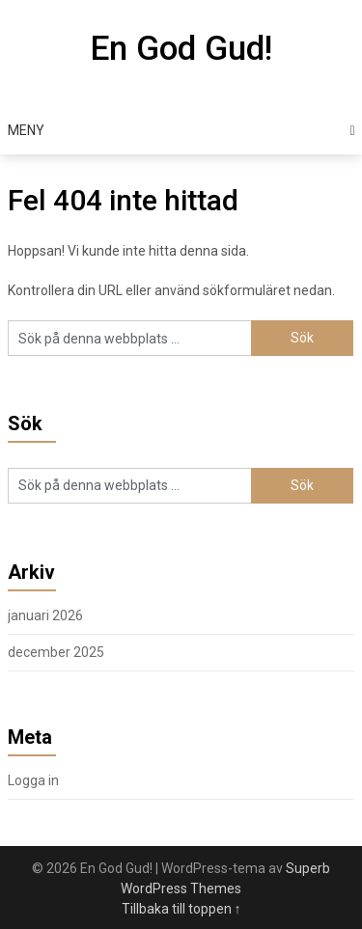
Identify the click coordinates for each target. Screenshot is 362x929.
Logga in (33, 780)
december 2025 (56, 652)
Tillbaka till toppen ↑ (181, 908)
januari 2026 (45, 615)
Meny (26, 130)
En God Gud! (181, 48)
